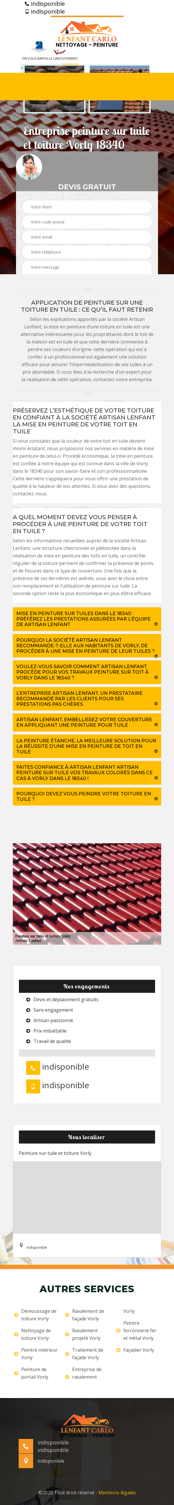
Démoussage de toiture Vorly (35, 1315)
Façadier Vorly (135, 1350)
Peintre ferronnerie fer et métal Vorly (136, 1330)
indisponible (45, 4)
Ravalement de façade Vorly (84, 1315)
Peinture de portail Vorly (31, 1373)
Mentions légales (117, 1492)
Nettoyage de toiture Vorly (32, 1334)
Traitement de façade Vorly (84, 1354)
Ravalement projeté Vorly (83, 1334)
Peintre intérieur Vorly (36, 1354)
